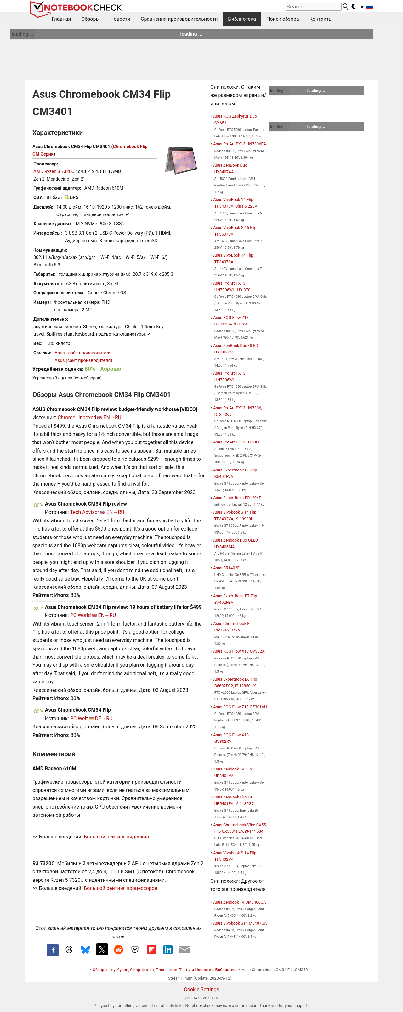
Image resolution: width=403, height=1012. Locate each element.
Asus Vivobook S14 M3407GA (240, 923)
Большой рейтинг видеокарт (117, 837)
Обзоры (90, 19)
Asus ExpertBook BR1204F (237, 497)
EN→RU (112, 417)
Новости (120, 19)
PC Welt (79, 718)
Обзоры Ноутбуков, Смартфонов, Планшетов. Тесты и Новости (152, 969)
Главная (61, 19)
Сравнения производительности (179, 19)
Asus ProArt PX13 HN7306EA (239, 144)
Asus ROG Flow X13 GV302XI (239, 651)
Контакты (320, 19)
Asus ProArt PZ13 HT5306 (236, 442)
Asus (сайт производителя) (83, 360)
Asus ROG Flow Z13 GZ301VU (240, 706)
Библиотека (242, 19)
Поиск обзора (282, 19)
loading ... (22, 34)
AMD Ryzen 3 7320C (53, 171)
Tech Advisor (84, 512)
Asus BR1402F (226, 567)
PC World (80, 615)
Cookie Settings (201, 990)
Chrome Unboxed (77, 417)
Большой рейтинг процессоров (120, 888)
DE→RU (104, 718)
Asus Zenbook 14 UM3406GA (239, 902)
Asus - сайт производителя (82, 353)
